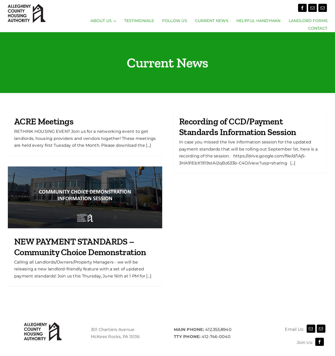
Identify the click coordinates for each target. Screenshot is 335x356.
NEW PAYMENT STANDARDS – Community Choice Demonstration (80, 246)
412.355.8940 (218, 329)
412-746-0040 (216, 336)
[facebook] (302, 8)
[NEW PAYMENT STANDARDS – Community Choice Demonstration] (85, 197)
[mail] (312, 8)
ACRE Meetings (43, 121)
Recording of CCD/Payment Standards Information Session (237, 126)
